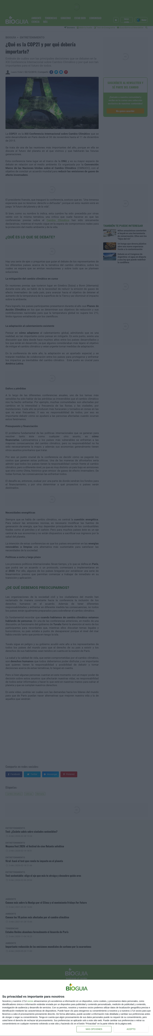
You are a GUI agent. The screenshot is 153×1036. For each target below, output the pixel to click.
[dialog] (76, 1008)
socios (30, 1001)
